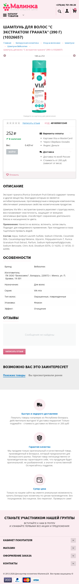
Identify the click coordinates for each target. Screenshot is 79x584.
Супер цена (39, 488)
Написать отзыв (31, 123)
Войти (12, 152)
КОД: (47, 123)
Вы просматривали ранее (45, 375)
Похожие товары (14, 375)
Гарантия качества (39, 446)
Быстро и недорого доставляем (40, 413)
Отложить (14, 174)
